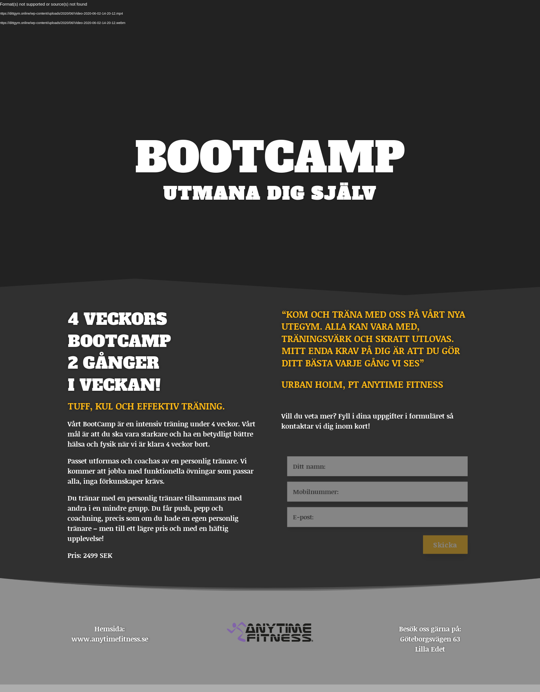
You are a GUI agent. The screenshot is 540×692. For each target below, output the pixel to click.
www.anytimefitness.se (110, 639)
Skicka (451, 548)
